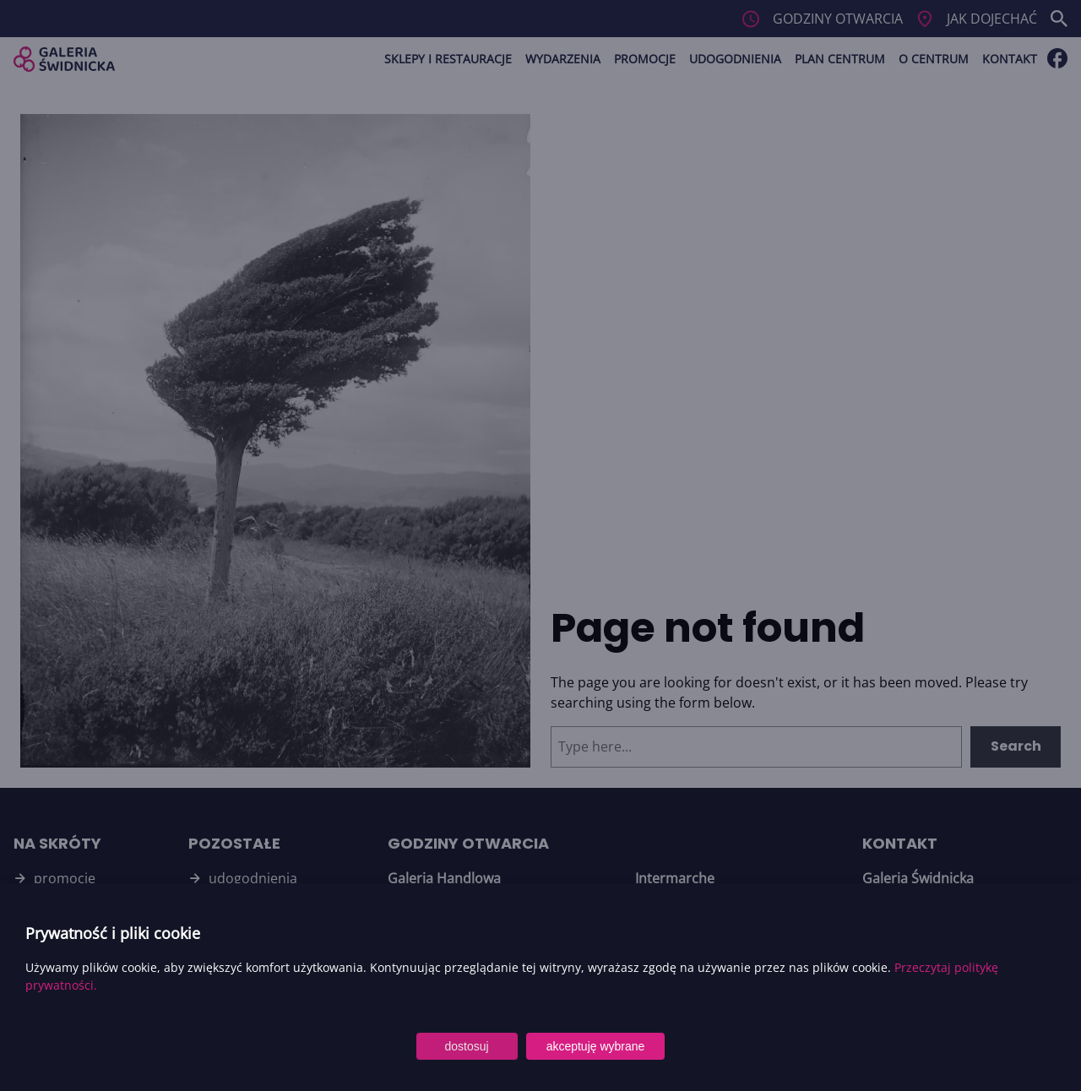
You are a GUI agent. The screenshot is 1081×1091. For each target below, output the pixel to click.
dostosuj (467, 1046)
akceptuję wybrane (595, 1046)
